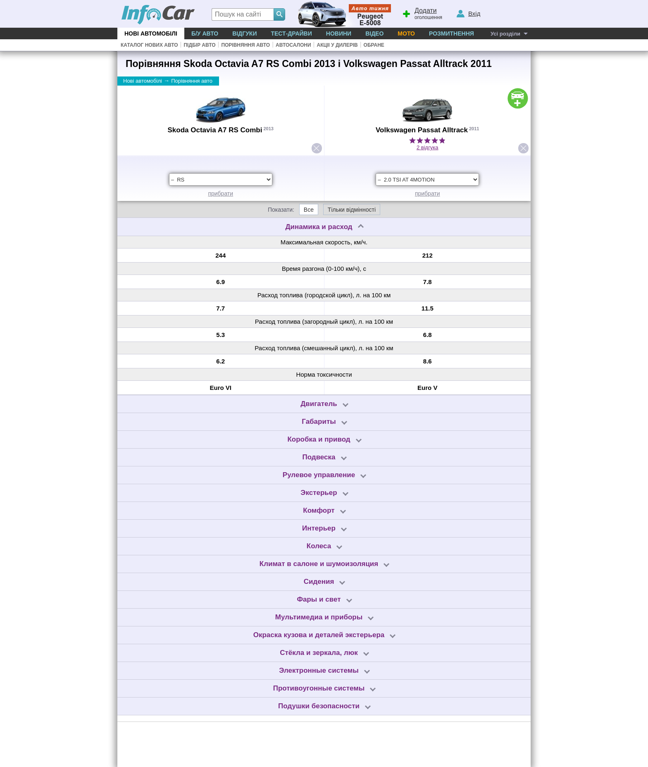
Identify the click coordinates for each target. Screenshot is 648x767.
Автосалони (293, 45)
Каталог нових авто (149, 45)
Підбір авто (199, 45)
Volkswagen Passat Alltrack (422, 130)
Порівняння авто (245, 45)
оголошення (422, 12)
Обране (374, 45)
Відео (374, 33)
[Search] (279, 14)
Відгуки (244, 33)
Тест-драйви (291, 33)
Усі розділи (505, 34)
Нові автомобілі (150, 33)
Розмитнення (451, 33)
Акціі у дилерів (337, 45)
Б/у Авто (204, 33)
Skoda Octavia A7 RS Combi (215, 130)
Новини (338, 33)
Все (309, 209)
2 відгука (427, 147)
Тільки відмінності (352, 209)
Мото (406, 33)
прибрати (220, 193)
